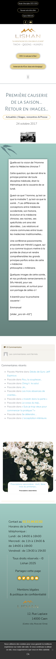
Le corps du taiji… (31, 402)
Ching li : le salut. (30, 383)
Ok (28, 654)
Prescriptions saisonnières (28, 491)
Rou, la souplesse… (32, 379)
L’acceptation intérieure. (34, 418)
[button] (28, 77)
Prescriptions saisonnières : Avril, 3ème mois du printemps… (28, 485)
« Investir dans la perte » (34, 398)
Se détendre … (29, 414)
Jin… (24, 387)
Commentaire (13, 347)
